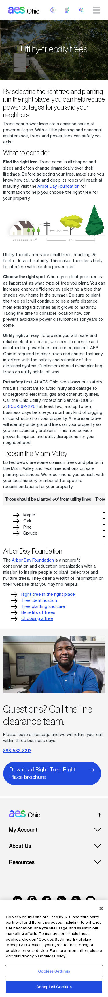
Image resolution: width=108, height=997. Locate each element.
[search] (81, 10)
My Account (23, 830)
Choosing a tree (37, 618)
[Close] (101, 908)
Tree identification (39, 600)
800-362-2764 (23, 406)
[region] (54, 948)
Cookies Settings (54, 971)
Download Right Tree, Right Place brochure (52, 773)
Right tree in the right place (48, 594)
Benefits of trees (38, 612)
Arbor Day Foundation (58, 186)
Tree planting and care (43, 606)
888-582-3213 (17, 750)
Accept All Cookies (53, 986)
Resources (21, 862)
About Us (20, 846)
